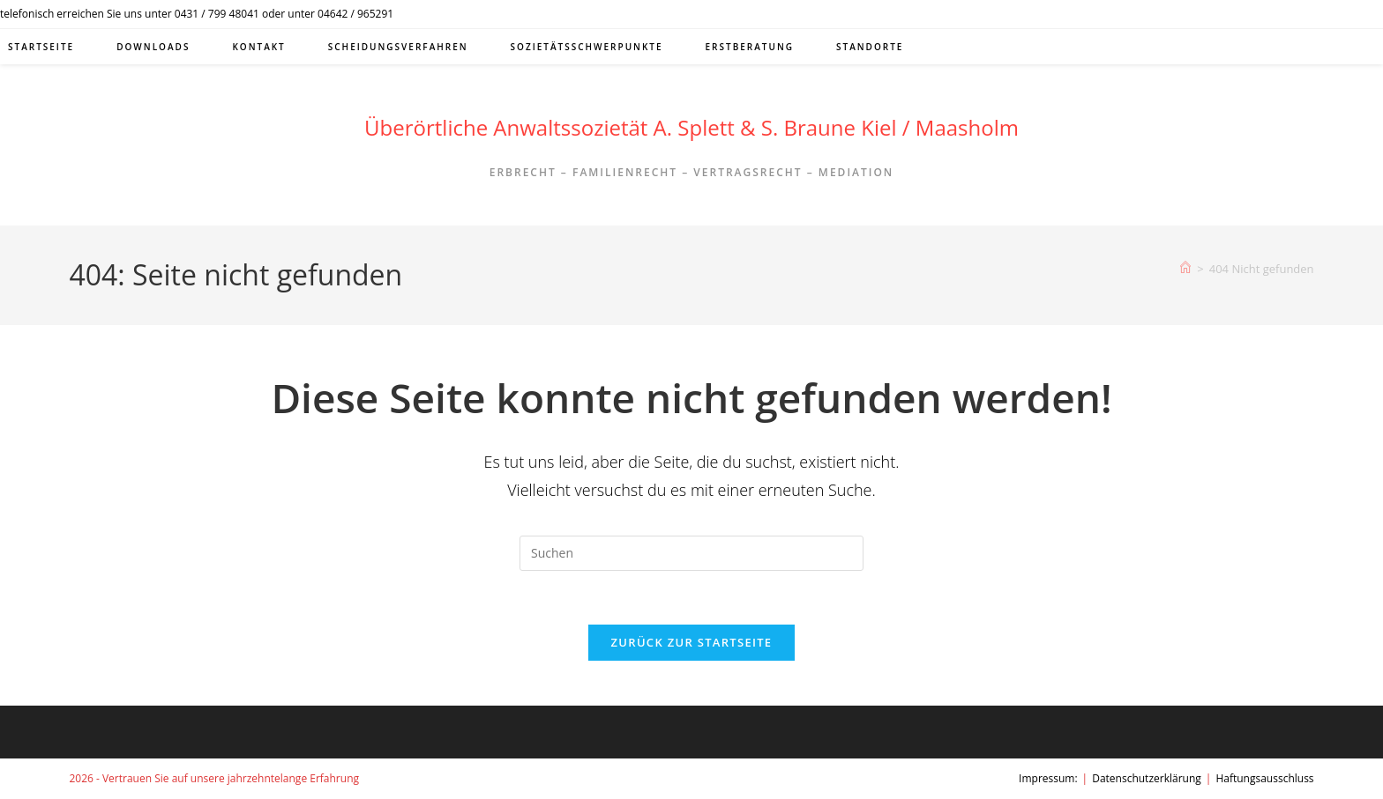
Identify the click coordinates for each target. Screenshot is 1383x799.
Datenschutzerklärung (1146, 778)
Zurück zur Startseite (692, 642)
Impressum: (1048, 778)
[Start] (1185, 269)
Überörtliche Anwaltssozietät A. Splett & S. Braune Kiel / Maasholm (691, 127)
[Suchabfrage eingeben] (691, 553)
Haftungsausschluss (1264, 778)
